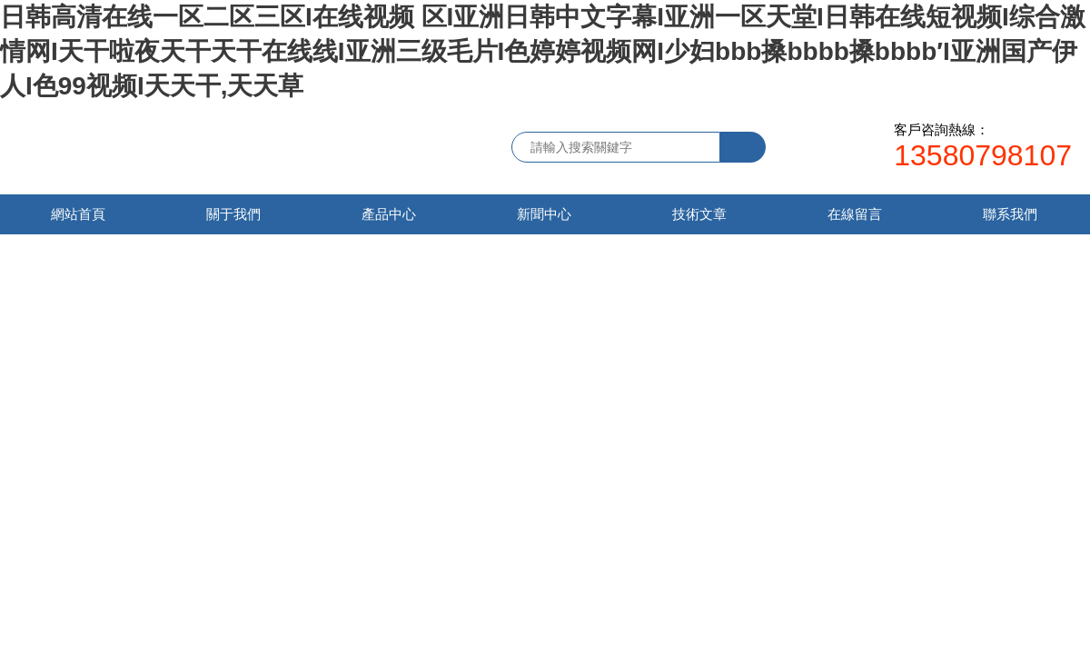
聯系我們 (1010, 214)
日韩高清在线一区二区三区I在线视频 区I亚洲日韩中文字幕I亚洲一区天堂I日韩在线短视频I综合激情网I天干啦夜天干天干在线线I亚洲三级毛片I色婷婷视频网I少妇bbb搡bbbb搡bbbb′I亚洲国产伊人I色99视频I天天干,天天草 (542, 51)
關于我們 (233, 214)
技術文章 (699, 214)
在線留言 (854, 214)
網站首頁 (78, 214)
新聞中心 (544, 214)
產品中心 (389, 214)
